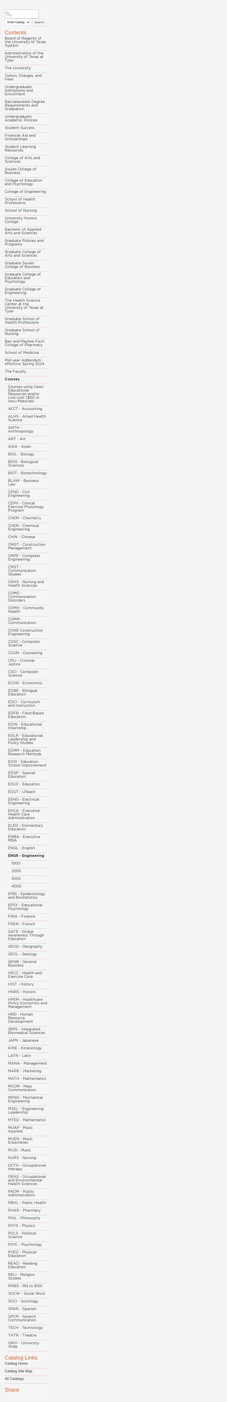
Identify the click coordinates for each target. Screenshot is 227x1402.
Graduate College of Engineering (23, 291)
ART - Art (17, 439)
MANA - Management (27, 1063)
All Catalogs (14, 1379)
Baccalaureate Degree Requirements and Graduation (25, 105)
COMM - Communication (22, 621)
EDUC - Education (24, 784)
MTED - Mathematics (27, 1120)
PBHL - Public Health (27, 1203)
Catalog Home (16, 1363)
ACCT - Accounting (25, 409)
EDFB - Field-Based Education (26, 715)
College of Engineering (25, 192)
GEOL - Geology (22, 954)
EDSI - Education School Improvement (27, 763)
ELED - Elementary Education (25, 827)
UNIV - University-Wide (24, 1345)
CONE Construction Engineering (25, 632)
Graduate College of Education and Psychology (23, 278)
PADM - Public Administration (21, 1193)
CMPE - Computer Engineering (24, 557)
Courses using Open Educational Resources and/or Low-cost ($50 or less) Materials (26, 394)
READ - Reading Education (22, 1265)
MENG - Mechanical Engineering (25, 1099)
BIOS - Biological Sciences (23, 463)
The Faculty (15, 371)
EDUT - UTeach (21, 792)
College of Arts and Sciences (22, 159)
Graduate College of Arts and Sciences (23, 253)
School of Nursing (21, 210)
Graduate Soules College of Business (22, 265)
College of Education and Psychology (23, 182)
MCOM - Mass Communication (22, 1088)
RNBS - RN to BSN (25, 1286)
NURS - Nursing (22, 1158)
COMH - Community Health (26, 609)
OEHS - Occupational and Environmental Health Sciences (27, 1180)
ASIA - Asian (19, 446)
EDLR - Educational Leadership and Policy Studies (25, 739)
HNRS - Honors (22, 992)
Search (39, 22)
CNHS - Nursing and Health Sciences (26, 583)
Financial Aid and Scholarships (20, 137)
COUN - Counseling (25, 653)
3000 (16, 878)
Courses (12, 379)
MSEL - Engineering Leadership (26, 1110)
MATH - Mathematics (27, 1079)
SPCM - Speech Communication (22, 1318)
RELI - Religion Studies (21, 1276)
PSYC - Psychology (25, 1244)
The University (18, 68)
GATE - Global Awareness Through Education (26, 935)
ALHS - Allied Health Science (27, 418)
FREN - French (21, 924)
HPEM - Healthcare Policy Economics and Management (27, 1003)
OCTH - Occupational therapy (27, 1167)
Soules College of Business (20, 171)
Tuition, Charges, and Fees (23, 77)
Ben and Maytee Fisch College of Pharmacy (24, 343)
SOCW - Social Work (26, 1293)
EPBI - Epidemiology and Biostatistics (26, 895)
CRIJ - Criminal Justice (21, 662)
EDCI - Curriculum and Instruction (24, 703)
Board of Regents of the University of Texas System (25, 42)
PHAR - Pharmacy (24, 1210)
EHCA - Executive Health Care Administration (24, 814)
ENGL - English (21, 848)
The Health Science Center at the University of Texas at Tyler (24, 306)
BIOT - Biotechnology (27, 473)
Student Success (20, 128)
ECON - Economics (25, 683)
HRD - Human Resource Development (20, 1018)
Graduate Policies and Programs (24, 242)
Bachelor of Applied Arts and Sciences (23, 231)
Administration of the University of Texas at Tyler (24, 56)
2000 (16, 871)
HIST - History (21, 984)
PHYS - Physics (21, 1226)
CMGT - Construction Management (26, 546)
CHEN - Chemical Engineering (23, 527)
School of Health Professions (20, 201)
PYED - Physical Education (22, 1254)
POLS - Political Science (22, 1235)
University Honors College (21, 220)
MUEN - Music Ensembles (20, 1140)
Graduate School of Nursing (22, 332)
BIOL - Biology (21, 454)
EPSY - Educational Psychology (25, 907)
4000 (16, 886)
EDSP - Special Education (21, 774)
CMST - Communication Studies (22, 570)
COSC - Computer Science (24, 643)
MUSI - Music (19, 1150)
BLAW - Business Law (23, 482)
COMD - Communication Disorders (22, 596)
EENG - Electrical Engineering (23, 801)
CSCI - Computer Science (23, 673)
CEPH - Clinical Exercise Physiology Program (26, 507)
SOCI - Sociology (23, 1301)
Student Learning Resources (20, 148)
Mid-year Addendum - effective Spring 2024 (24, 362)
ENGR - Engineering (26, 856)
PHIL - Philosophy (24, 1218)
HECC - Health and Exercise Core (25, 975)
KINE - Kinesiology (25, 1048)
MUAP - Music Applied (20, 1129)
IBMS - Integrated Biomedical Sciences (26, 1031)
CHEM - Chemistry (24, 518)
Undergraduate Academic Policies (21, 118)
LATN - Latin (19, 1056)
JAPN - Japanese (23, 1040)
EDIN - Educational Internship (25, 726)
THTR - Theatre (22, 1335)
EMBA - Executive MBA (24, 838)
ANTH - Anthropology (20, 429)
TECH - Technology (25, 1328)
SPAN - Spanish (22, 1309)
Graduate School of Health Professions (22, 320)
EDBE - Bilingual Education (22, 692)
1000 (15, 863)
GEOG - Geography (25, 946)
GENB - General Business (22, 963)
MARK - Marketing (24, 1071)
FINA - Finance (21, 916)
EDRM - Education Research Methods (25, 752)
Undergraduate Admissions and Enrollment (19, 90)
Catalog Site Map (18, 1371)
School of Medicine (22, 352)
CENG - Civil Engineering (19, 493)
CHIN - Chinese (21, 537)
